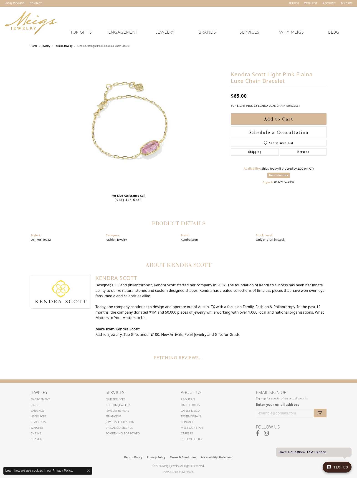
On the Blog (190, 405)
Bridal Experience (119, 428)
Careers (187, 433)
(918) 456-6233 (128, 200)
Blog (333, 32)
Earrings (38, 411)
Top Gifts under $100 (141, 334)
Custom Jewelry (118, 405)
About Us (188, 399)
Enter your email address (277, 404)
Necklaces (38, 416)
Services (250, 32)
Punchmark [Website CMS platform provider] (186, 471)
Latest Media (190, 411)
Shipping (254, 152)
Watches (37, 428)
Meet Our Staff (192, 428)
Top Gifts (81, 32)
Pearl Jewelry (195, 334)
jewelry (46, 45)
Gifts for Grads (227, 334)
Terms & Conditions (183, 457)
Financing (114, 416)
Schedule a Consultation (278, 132)
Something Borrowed (123, 433)
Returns (303, 152)
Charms (37, 439)
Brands (207, 32)
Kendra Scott (189, 240)
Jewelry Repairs (117, 411)
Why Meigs (291, 32)
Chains (36, 433)
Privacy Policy (156, 457)
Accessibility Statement (217, 457)
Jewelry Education (120, 422)
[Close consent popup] (88, 470)
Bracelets (38, 422)
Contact (187, 422)
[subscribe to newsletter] (320, 413)
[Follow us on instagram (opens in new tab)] (266, 433)
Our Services (116, 399)
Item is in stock (278, 175)
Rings (35, 405)
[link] (14, 3)
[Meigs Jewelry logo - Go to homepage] (31, 22)
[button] (293, 3)
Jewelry (165, 32)
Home (34, 45)
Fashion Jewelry (63, 45)
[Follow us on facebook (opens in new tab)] (257, 433)
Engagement (123, 32)
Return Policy (192, 439)
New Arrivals (171, 334)
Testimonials (191, 416)
